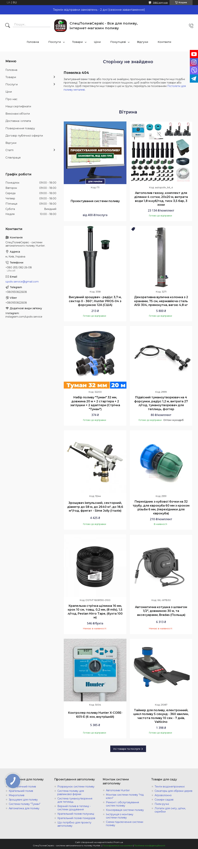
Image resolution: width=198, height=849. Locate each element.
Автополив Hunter (118, 790)
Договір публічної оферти (24, 135)
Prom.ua (118, 842)
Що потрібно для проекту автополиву (74, 824)
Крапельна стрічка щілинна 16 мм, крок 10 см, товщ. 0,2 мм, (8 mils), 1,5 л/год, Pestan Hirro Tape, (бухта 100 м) (95, 611)
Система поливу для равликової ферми (70, 792)
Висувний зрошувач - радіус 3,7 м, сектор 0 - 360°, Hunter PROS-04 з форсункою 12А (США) (95, 301)
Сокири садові (164, 799)
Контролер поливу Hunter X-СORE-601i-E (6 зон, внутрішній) (95, 714)
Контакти (164, 42)
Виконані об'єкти (17, 113)
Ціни (97, 42)
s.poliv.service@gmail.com (22, 281)
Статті (9, 150)
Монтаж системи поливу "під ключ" (125, 796)
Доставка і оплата (18, 121)
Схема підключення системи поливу (124, 823)
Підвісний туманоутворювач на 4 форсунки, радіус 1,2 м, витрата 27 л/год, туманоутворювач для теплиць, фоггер (161, 403)
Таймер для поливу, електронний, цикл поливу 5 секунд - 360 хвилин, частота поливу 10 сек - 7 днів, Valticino (161, 716)
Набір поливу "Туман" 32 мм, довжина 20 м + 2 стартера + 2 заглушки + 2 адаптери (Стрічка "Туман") (95, 403)
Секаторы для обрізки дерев (173, 791)
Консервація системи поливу (125, 810)
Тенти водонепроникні (170, 786)
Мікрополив (16, 795)
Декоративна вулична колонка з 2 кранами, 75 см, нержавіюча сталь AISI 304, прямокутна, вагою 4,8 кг (161, 301)
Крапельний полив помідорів (76, 818)
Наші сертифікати (18, 106)
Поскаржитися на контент (117, 845)
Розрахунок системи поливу (75, 786)
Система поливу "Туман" (24, 804)
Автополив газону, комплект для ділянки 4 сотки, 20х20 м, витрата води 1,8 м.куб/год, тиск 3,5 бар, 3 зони (161, 198)
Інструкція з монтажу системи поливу (119, 816)
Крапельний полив (21, 791)
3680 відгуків (160, 2)
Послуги (54, 42)
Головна (33, 42)
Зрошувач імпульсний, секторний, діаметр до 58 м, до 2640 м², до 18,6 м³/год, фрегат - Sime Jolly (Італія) (95, 506)
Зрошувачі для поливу (23, 799)
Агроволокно (163, 795)
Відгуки (142, 42)
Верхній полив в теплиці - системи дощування (74, 808)
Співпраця (13, 157)
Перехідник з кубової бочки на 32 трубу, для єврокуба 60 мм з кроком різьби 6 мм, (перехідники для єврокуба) (161, 507)
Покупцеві (118, 42)
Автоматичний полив (22, 786)
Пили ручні (162, 804)
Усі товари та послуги (126, 748)
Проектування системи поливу (95, 201)
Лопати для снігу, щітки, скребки (170, 810)
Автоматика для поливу (24, 808)
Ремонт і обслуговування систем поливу (122, 804)
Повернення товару (20, 128)
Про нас (11, 99)
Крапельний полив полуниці (75, 813)
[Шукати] (8, 25)
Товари (77, 42)
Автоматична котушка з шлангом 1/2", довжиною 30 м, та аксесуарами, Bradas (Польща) (161, 611)
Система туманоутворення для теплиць (74, 800)
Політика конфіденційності (149, 845)
